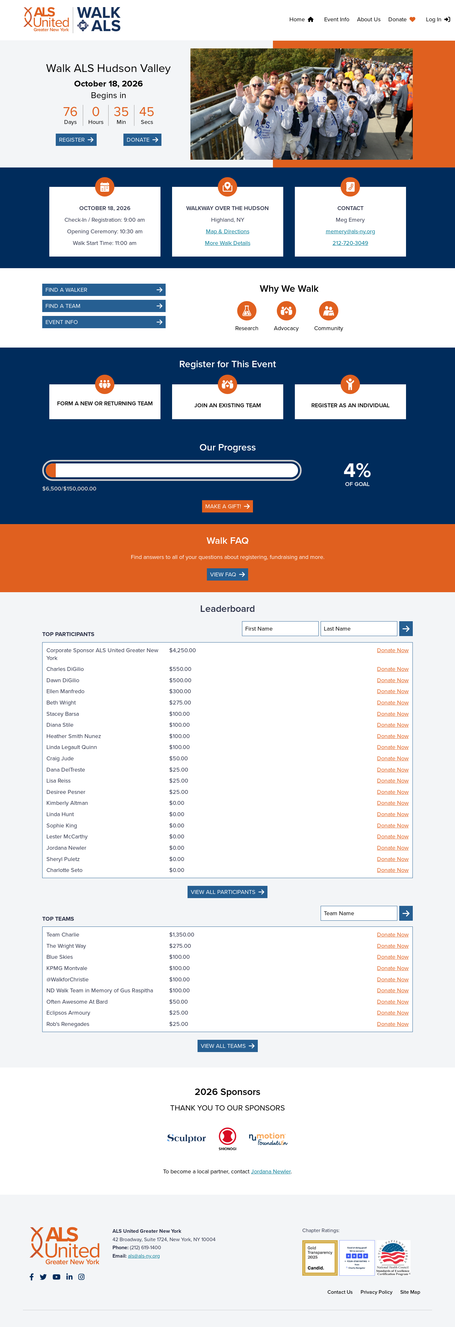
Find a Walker (66, 290)
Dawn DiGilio (62, 680)
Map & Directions (227, 231)
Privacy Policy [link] (376, 1292)
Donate (397, 19)
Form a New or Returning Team (105, 403)
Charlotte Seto (64, 870)
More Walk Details (227, 243)
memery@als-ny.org (350, 231)
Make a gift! (223, 506)
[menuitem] (403, 20)
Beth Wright (61, 702)
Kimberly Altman (67, 803)
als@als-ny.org (144, 1256)
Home (297, 19)
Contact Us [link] (340, 1292)
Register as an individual (350, 405)
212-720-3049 (350, 243)
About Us (369, 19)
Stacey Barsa (62, 714)
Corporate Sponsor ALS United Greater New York (102, 654)
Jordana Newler (66, 848)
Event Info (336, 19)
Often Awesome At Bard (77, 1002)
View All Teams (223, 1046)
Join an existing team (227, 405)
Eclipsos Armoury (68, 1013)
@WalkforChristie (67, 979)
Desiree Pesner (65, 792)
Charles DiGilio (65, 669)
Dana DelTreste (65, 770)
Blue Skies (59, 957)
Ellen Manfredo (65, 691)
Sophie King (61, 825)
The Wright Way (66, 946)
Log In (433, 19)
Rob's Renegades (67, 1024)
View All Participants (223, 892)
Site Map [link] (410, 1292)
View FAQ (223, 574)
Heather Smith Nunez (73, 736)
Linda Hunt (60, 814)
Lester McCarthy (67, 836)
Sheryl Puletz (63, 859)
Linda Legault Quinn (71, 747)
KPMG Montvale (66, 968)
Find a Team (63, 306)
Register (72, 140)
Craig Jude (60, 758)
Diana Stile (59, 725)
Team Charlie (62, 934)
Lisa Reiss (58, 781)
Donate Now (393, 650)
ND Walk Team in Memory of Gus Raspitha (99, 990)
